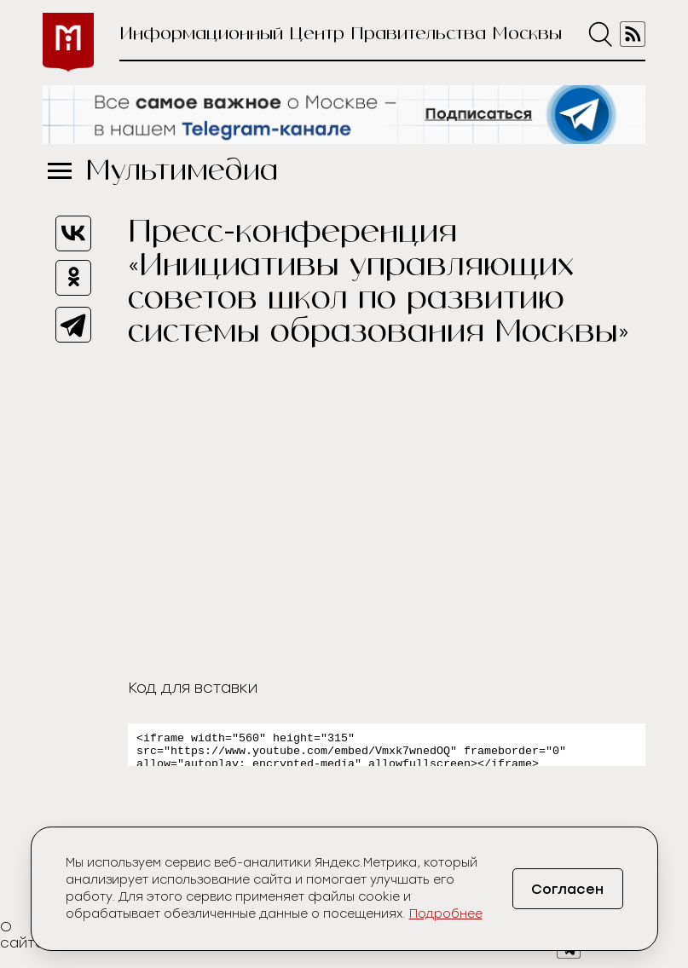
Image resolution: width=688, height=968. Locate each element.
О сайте (22, 940)
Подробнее (446, 914)
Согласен (567, 889)
